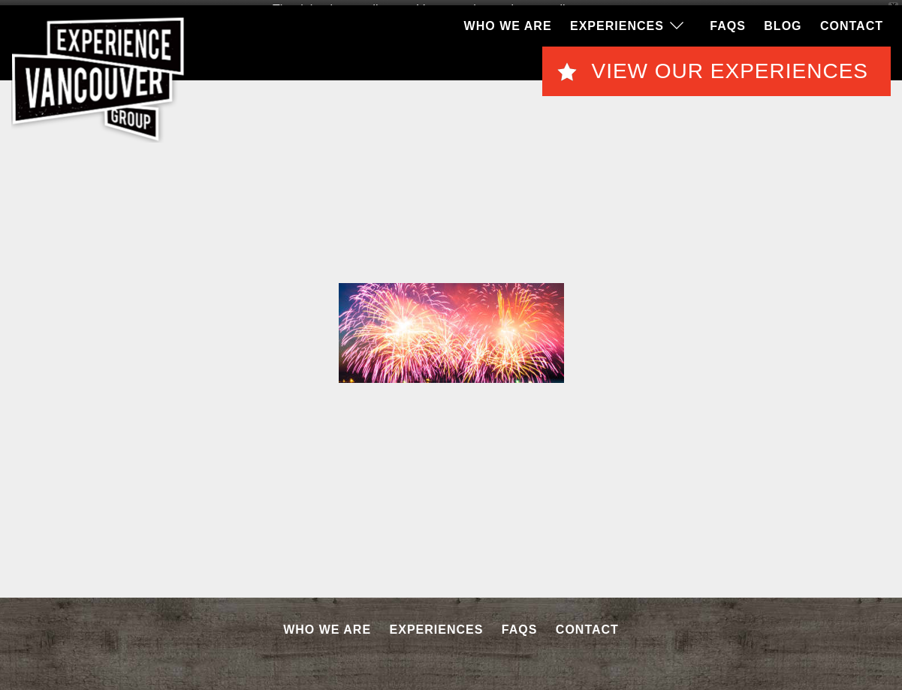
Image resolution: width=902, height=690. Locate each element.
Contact (851, 22)
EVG (98, 76)
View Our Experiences (729, 68)
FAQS (728, 22)
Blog (782, 22)
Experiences (617, 22)
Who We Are (508, 22)
